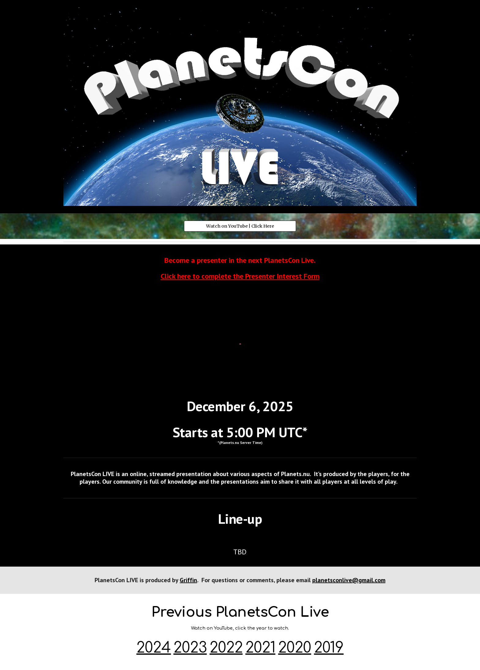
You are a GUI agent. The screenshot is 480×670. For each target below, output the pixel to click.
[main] (240, 268)
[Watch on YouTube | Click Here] (239, 226)
